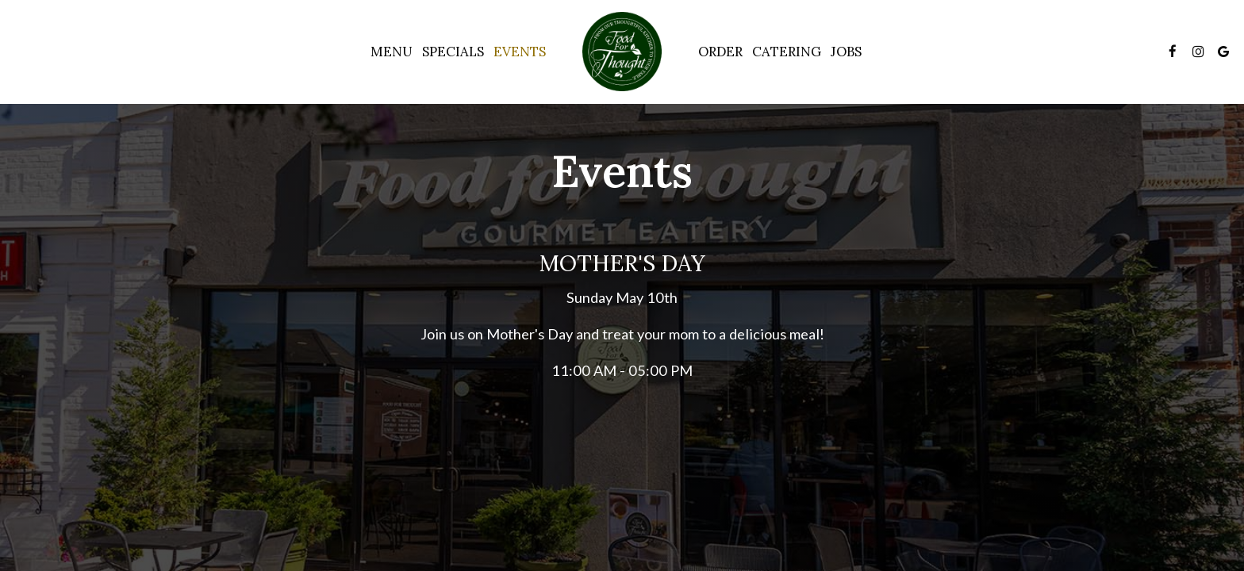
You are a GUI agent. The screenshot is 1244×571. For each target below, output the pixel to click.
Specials (453, 51)
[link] (622, 51)
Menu (392, 51)
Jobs (846, 51)
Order (720, 51)
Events (519, 51)
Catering (786, 51)
